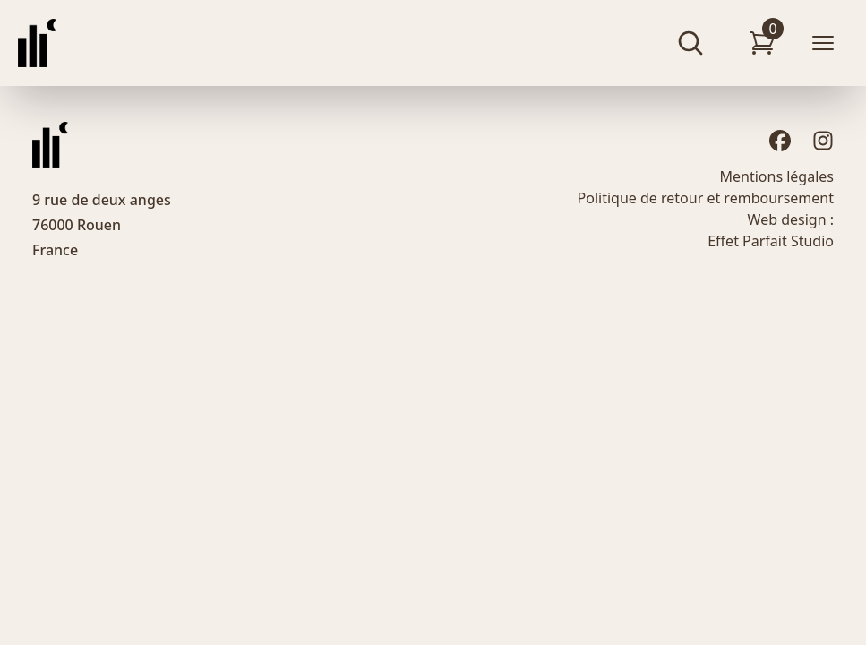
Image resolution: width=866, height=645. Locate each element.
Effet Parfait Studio (770, 241)
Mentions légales (776, 176)
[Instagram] (823, 140)
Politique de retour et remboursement (706, 198)
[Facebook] (780, 140)
